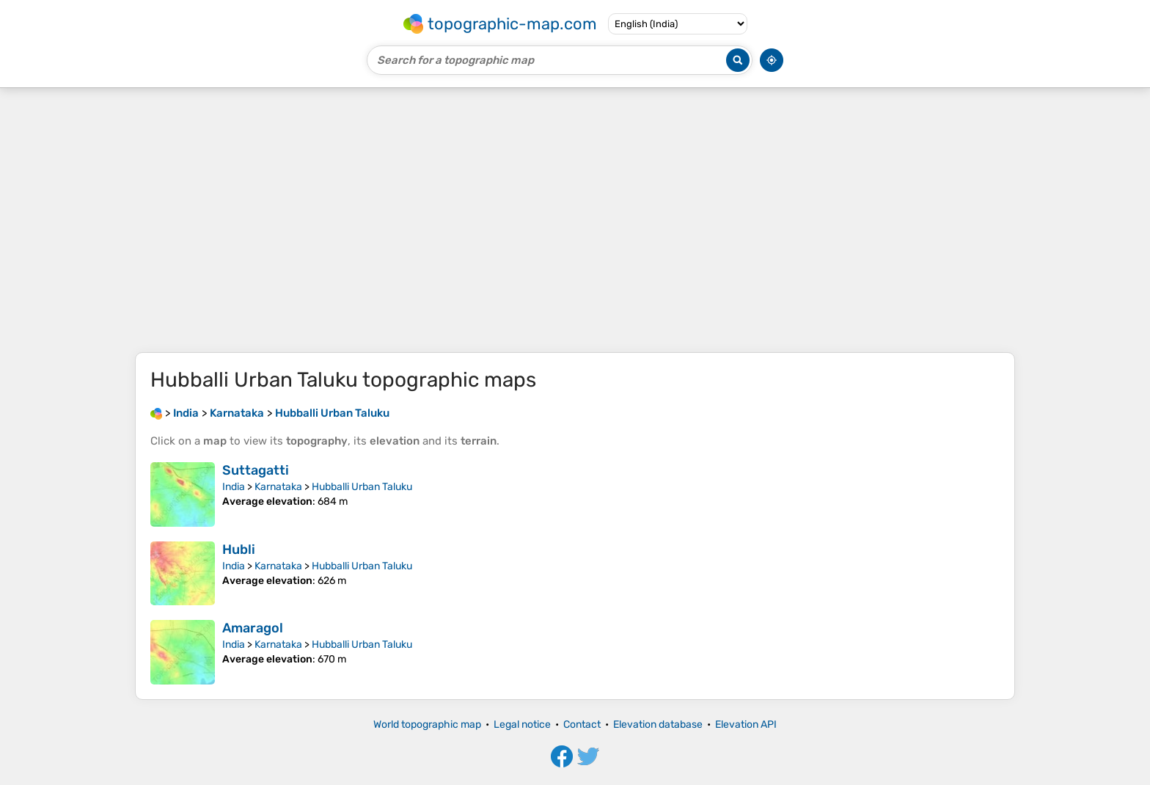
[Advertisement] (575, 220)
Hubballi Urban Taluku (362, 487)
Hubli (238, 549)
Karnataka (278, 487)
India (233, 487)
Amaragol (252, 628)
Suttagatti (255, 470)
